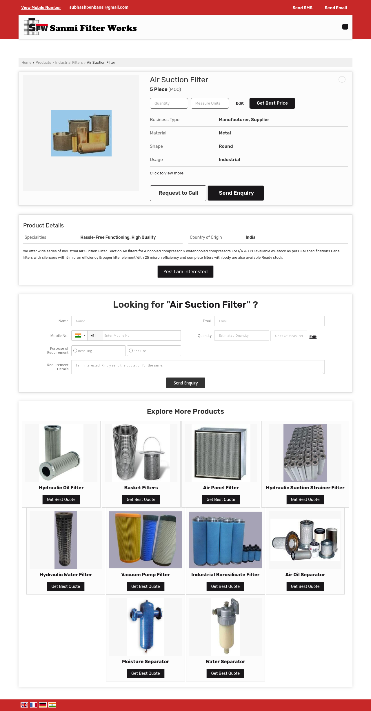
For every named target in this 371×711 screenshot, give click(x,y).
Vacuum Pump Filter (145, 574)
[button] (41, 7)
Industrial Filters (69, 62)
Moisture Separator (145, 661)
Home (26, 62)
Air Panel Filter (221, 488)
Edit (240, 103)
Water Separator (225, 661)
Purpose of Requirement (57, 351)
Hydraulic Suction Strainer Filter (305, 488)
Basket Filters (141, 488)
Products (43, 62)
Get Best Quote (61, 499)
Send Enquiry (236, 193)
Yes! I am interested (185, 271)
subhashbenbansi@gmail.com (98, 7)
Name (63, 320)
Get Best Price (272, 103)
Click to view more (166, 173)
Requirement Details (57, 367)
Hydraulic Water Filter (65, 574)
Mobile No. (59, 335)
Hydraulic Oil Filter (61, 488)
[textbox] (210, 103)
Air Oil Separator (305, 574)
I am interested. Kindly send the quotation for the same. (198, 367)
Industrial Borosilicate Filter (225, 574)
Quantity (205, 335)
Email (207, 320)
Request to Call (178, 193)
